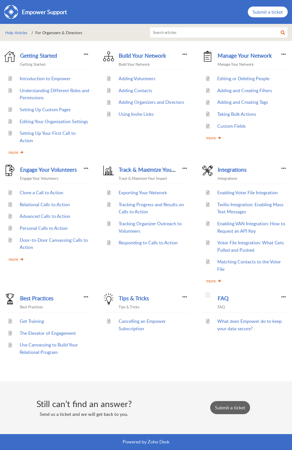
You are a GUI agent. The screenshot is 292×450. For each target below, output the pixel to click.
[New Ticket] (230, 407)
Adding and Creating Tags (242, 102)
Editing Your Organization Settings (54, 121)
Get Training (32, 321)
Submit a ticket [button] (230, 407)
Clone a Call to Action (41, 192)
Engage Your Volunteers (48, 170)
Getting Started (38, 55)
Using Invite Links (136, 114)
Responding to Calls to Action (148, 243)
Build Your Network (142, 55)
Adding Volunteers (137, 78)
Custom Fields (231, 126)
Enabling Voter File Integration (247, 192)
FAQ (223, 298)
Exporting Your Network (143, 192)
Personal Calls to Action (44, 228)
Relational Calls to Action (45, 204)
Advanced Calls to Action (45, 216)
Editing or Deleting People (243, 78)
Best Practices (36, 298)
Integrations (232, 170)
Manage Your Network (245, 55)
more (16, 152)
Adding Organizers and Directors (151, 102)
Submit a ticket (268, 12)
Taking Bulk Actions (236, 114)
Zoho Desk (158, 442)
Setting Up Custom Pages (45, 109)
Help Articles (16, 32)
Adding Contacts (135, 90)
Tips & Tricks (134, 298)
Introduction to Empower (45, 78)
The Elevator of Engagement (48, 333)
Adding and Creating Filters (244, 90)
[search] (219, 32)
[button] (283, 32)
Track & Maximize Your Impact (155, 170)
